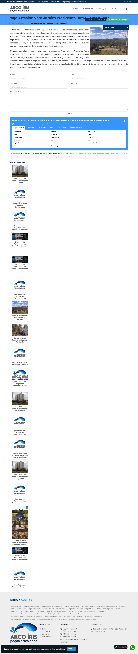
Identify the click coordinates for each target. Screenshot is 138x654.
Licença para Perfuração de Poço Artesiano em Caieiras (20, 502)
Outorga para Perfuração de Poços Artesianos (60, 617)
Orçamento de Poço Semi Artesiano (23, 614)
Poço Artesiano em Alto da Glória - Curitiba (20, 317)
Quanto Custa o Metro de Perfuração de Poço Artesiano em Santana (20, 298)
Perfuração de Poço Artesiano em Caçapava (20, 477)
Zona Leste (62, 128)
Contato (116, 8)
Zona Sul (52, 128)
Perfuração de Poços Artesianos (52, 606)
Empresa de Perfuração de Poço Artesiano (111, 606)
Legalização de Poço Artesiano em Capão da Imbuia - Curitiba (20, 543)
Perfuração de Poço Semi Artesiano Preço (82, 619)
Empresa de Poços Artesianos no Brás (20, 363)
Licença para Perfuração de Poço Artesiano (81, 609)
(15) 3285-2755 (69, 631)
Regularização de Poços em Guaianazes (20, 205)
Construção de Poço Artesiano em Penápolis (20, 340)
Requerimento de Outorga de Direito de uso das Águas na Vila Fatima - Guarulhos (20, 457)
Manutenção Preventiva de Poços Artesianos (52, 611)
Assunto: (75, 83)
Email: (73, 75)
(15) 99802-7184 (69, 637)
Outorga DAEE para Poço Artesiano (81, 614)
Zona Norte (30, 128)
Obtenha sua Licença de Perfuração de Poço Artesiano (87, 611)
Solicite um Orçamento (96, 20)
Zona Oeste (42, 128)
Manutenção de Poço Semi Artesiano (23, 611)
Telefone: (14, 83)
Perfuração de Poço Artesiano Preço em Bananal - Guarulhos (20, 229)
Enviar (69, 113)
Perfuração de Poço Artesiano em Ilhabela (20, 181)
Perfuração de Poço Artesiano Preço (23, 619)
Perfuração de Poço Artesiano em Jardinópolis (20, 408)
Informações (47, 637)
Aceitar (71, 649)
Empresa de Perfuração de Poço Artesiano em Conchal (20, 268)
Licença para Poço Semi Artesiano (108, 609)
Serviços (103, 8)
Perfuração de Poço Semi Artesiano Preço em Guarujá (20, 385)
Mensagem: (15, 92)
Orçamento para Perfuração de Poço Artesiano (52, 614)
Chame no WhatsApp (117, 20)
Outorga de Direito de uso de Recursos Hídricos (26, 617)
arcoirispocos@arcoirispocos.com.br (72, 2)
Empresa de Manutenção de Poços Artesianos (80, 606)
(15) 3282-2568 (69, 634)
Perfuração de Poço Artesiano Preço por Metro (52, 619)
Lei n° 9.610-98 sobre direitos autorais (74, 157)
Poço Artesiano (16, 606)
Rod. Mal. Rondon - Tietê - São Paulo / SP (24, 2)
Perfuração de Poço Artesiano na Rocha (90, 617)
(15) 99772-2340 (49, 2)
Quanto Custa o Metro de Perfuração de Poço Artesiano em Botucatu (20, 435)
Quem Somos (88, 8)
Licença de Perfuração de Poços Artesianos (25, 609)
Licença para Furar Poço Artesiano (53, 609)
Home (75, 8)
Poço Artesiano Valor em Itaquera (20, 586)
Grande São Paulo (76, 128)
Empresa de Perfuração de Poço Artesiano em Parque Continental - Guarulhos (20, 561)
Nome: (13, 75)
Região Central (19, 128)
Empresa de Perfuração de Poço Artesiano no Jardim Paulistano (20, 245)
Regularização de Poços (31, 606)
